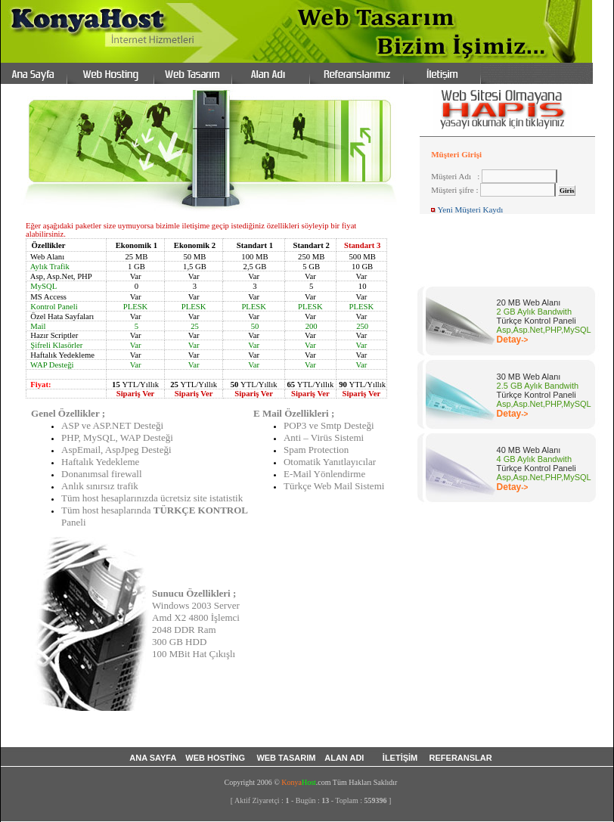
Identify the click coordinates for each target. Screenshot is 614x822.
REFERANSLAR (460, 757)
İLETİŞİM (401, 757)
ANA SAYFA (152, 757)
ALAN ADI (346, 757)
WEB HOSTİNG (216, 757)
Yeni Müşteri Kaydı (470, 209)
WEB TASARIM (287, 757)
